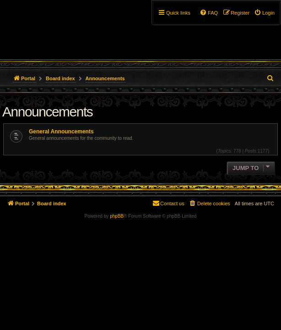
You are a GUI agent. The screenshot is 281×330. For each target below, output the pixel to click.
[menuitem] (264, 12)
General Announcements (61, 131)
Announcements (47, 111)
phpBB (117, 216)
